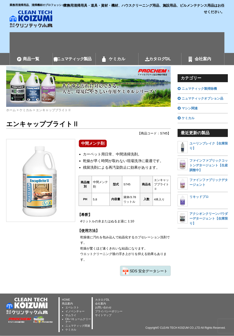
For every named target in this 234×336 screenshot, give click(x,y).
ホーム (11, 110)
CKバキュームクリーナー (78, 320)
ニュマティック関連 (77, 325)
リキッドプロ (199, 197)
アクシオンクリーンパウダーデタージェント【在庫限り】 (208, 218)
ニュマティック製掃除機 (197, 88)
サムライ (70, 315)
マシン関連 (188, 108)
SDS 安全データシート (149, 271)
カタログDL (160, 59)
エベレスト (72, 307)
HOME (66, 299)
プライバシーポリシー (108, 311)
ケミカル (117, 59)
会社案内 (203, 59)
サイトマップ (103, 315)
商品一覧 (31, 59)
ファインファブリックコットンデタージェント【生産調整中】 (208, 165)
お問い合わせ (103, 307)
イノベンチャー (75, 311)
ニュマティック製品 (74, 59)
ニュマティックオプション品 (200, 98)
